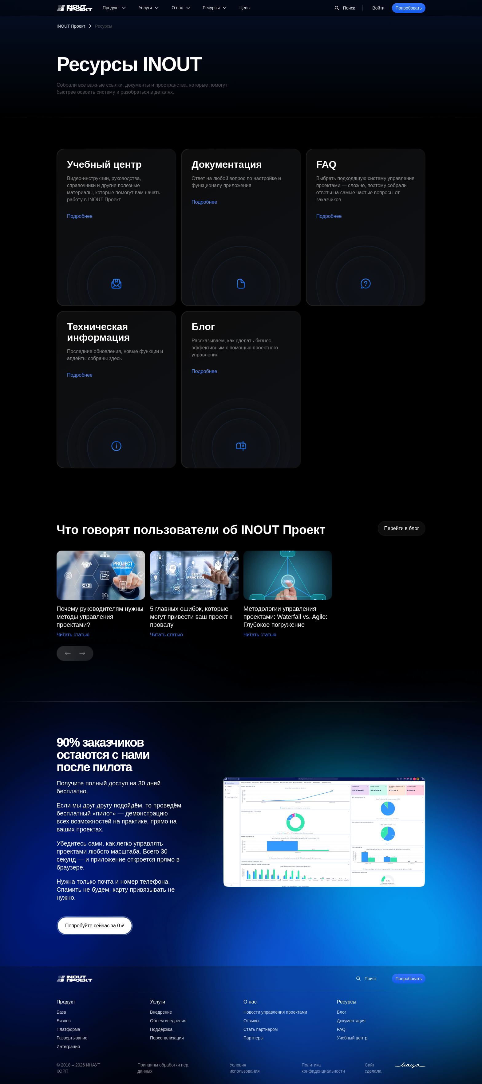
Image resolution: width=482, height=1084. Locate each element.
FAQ (341, 1029)
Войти (379, 8)
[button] (194, 594)
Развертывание (72, 1037)
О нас (250, 1001)
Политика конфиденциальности (323, 1068)
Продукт (66, 1001)
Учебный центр (352, 1037)
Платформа (68, 1029)
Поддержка (161, 1029)
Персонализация (167, 1037)
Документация (351, 1020)
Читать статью (73, 634)
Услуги (157, 1001)
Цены (245, 7)
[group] (101, 594)
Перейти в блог (401, 528)
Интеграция (68, 1046)
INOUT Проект (71, 26)
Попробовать (409, 8)
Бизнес (64, 1020)
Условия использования (245, 1068)
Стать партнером (260, 1029)
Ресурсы (346, 1001)
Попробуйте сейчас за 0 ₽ (94, 925)
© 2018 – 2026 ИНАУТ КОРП (78, 1068)
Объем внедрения (168, 1020)
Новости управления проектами (275, 1012)
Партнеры (253, 1037)
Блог (341, 1012)
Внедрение (161, 1012)
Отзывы (251, 1020)
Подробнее (80, 216)
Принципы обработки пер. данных (163, 1068)
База (61, 1012)
